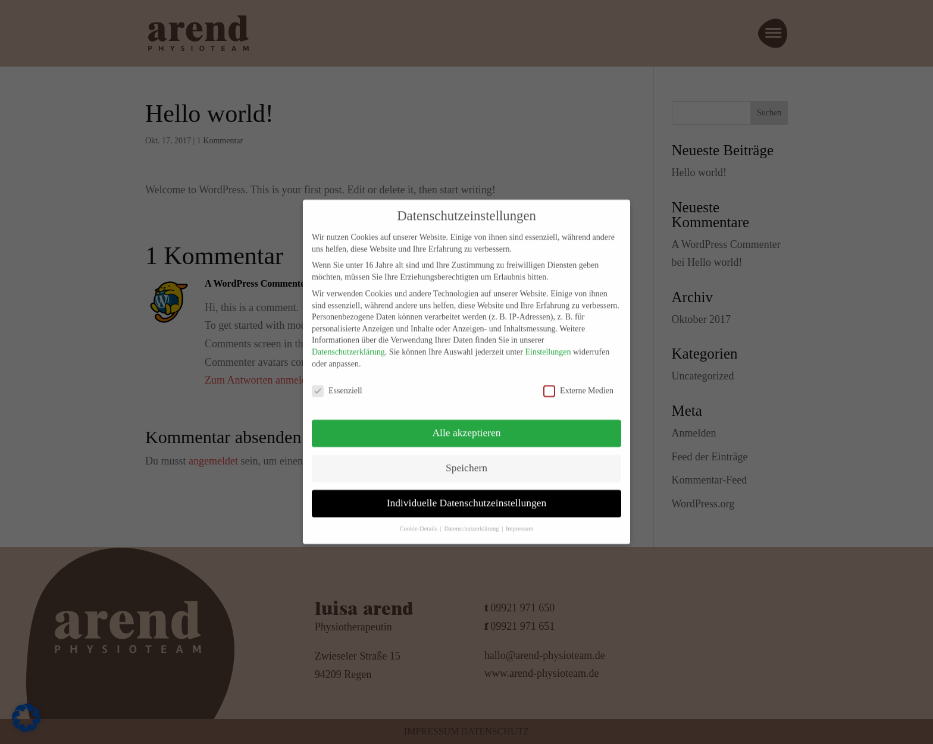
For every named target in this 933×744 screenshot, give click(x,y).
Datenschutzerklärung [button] (472, 520)
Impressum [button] (520, 520)
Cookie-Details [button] (419, 520)
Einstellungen (548, 344)
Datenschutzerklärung (348, 344)
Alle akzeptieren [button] (466, 425)
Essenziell (337, 382)
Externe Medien (578, 382)
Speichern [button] (466, 460)
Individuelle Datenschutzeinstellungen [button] (467, 495)
